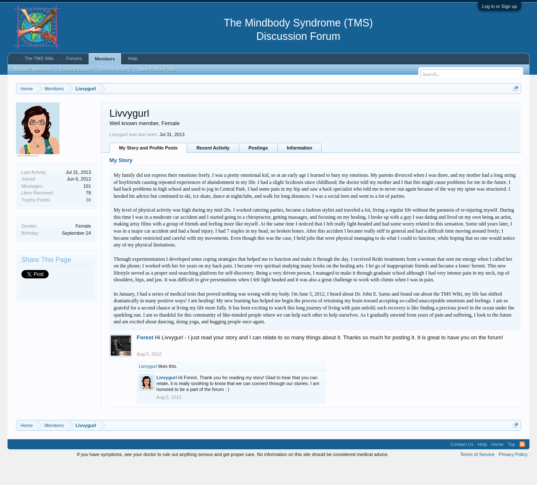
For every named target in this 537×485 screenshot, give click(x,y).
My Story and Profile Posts (148, 169)
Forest (145, 358)
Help (133, 58)
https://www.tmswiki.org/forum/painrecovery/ (400, 109)
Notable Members (33, 69)
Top (511, 465)
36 (88, 220)
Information (300, 169)
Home (497, 465)
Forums (74, 58)
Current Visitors (76, 69)
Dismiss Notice (514, 108)
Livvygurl (148, 387)
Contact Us (462, 465)
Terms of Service (477, 475)
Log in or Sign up (499, 6)
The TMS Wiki (39, 58)
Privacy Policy (513, 475)
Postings (258, 169)
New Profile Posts (156, 69)
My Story (121, 181)
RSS (522, 465)
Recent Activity (212, 169)
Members (105, 58)
